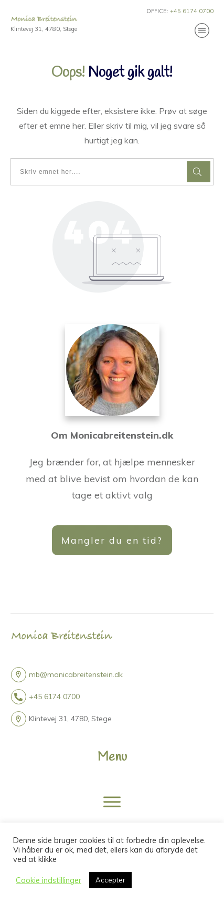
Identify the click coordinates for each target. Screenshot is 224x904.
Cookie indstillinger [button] (48, 880)
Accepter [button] (110, 880)
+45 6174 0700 (54, 696)
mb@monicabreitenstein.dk (76, 674)
